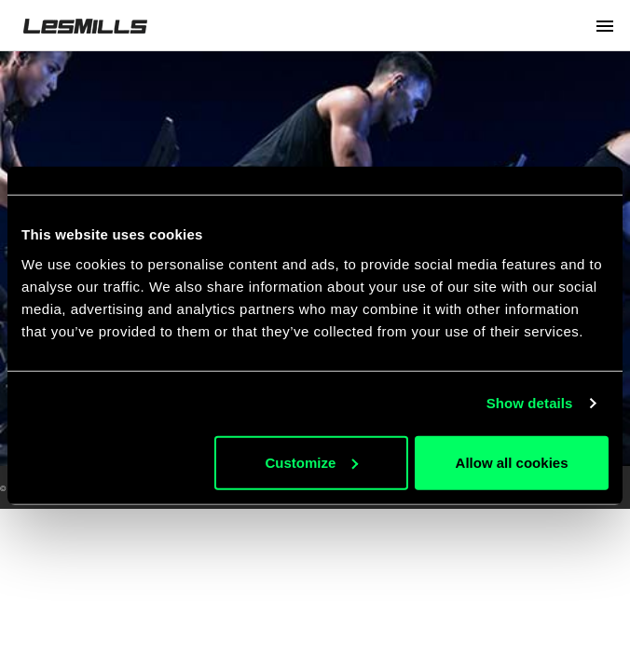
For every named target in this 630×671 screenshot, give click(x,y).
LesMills (85, 26)
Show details (529, 403)
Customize (311, 462)
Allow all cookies (512, 462)
